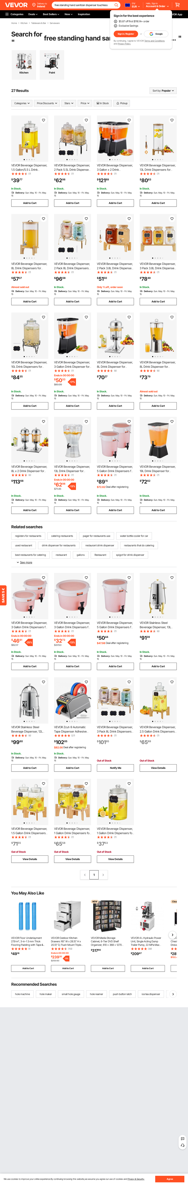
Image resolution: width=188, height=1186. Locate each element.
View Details (158, 767)
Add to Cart (29, 202)
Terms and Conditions (154, 40)
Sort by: (157, 90)
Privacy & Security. (136, 1179)
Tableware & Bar (38, 23)
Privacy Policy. (124, 43)
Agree (170, 1179)
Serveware (55, 23)
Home (14, 23)
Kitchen (24, 23)
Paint (52, 72)
